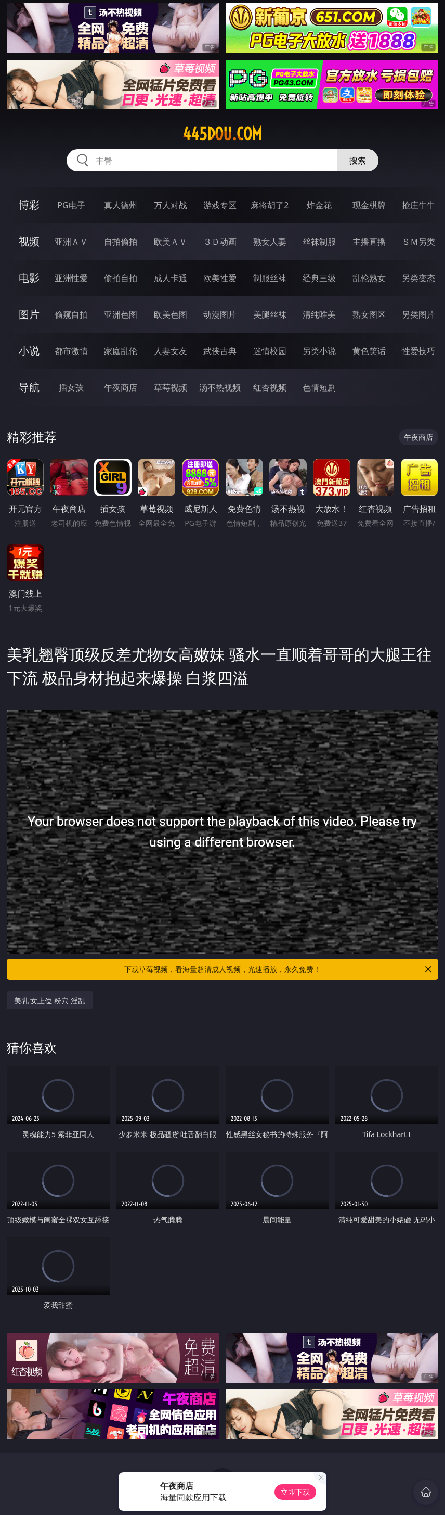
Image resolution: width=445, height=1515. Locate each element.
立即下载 (295, 1492)
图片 (29, 314)
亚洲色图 (120, 314)
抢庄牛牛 (418, 205)
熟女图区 (369, 314)
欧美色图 (170, 314)
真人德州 (120, 205)
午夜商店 (120, 387)
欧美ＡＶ (170, 241)
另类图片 (418, 314)
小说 (29, 351)
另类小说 (319, 351)
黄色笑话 (369, 351)
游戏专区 (220, 205)
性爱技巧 (418, 351)
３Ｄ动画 (220, 241)
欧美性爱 (220, 278)
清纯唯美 (319, 314)
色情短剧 (319, 387)
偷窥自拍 (71, 314)
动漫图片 (220, 314)
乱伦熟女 (369, 278)
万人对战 (170, 205)
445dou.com (222, 133)
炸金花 (319, 205)
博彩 (29, 205)
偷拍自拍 (120, 278)
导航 (29, 387)
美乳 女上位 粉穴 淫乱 (49, 1000)
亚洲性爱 (71, 278)
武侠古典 (220, 351)
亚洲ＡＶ (71, 241)
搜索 (357, 160)
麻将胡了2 (270, 205)
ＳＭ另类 (418, 241)
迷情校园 (269, 351)
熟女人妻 (269, 241)
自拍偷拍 (120, 241)
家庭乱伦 (120, 351)
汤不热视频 (220, 387)
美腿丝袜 (269, 314)
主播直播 (369, 241)
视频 (29, 241)
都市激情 (71, 351)
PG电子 (71, 205)
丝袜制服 (319, 241)
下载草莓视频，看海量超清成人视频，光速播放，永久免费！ (278, 969)
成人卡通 (170, 278)
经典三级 (319, 278)
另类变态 (418, 278)
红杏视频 (269, 387)
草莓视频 (170, 387)
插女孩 (71, 387)
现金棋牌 (369, 205)
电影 (29, 278)
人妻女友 (170, 351)
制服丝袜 (269, 278)
